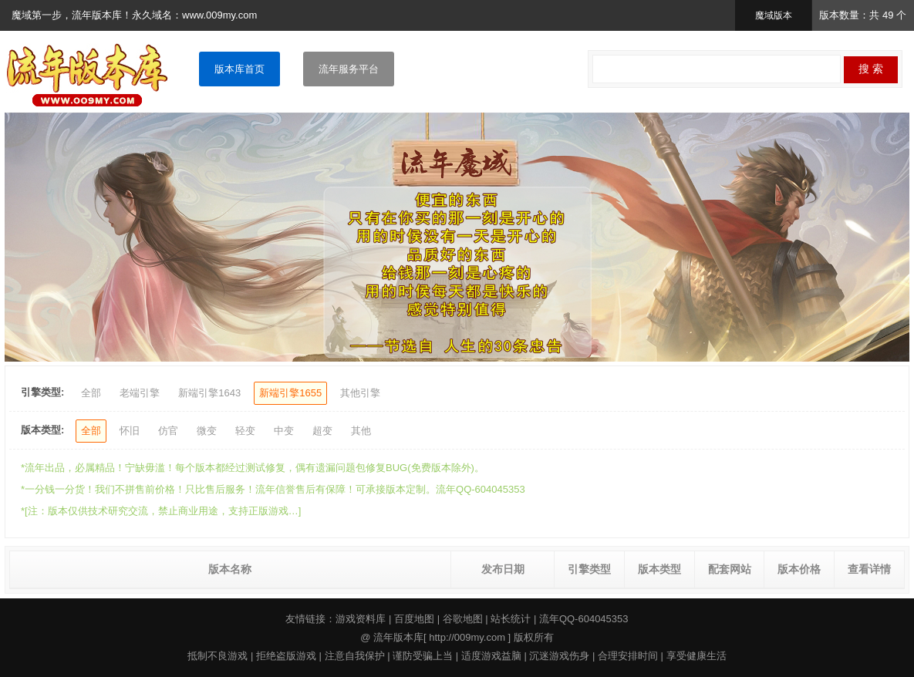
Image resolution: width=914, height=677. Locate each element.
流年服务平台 (349, 69)
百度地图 (414, 619)
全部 (91, 393)
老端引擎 (140, 393)
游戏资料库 (361, 619)
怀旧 (130, 430)
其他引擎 (360, 393)
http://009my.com (467, 637)
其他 (361, 430)
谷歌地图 (463, 619)
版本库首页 (239, 69)
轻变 (245, 430)
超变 (322, 430)
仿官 (168, 430)
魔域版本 (773, 15)
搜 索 (870, 68)
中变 (284, 430)
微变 (207, 430)
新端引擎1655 (290, 393)
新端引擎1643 (209, 393)
